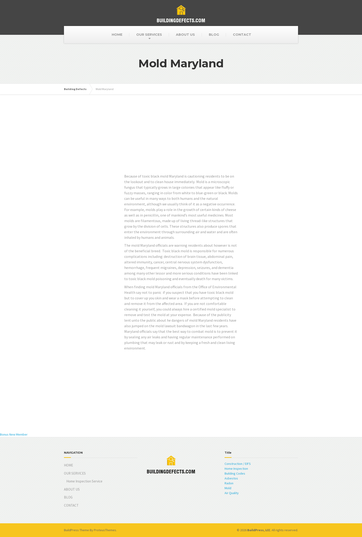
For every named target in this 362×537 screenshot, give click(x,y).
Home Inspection (236, 468)
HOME (117, 34)
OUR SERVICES (149, 34)
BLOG (214, 34)
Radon (229, 483)
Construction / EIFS (238, 464)
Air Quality (232, 493)
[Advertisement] (181, 140)
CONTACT (242, 34)
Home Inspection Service (84, 481)
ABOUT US (185, 34)
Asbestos (231, 478)
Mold (228, 488)
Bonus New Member (14, 434)
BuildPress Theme (76, 530)
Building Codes (235, 473)
